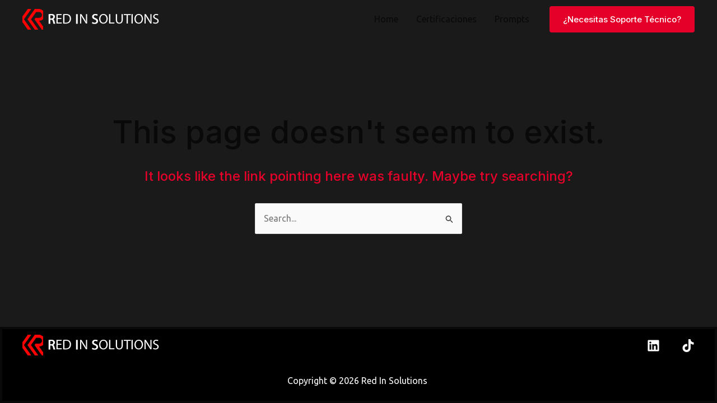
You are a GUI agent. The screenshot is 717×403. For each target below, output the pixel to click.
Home (386, 19)
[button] (622, 19)
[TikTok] (688, 345)
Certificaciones (446, 19)
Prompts (512, 19)
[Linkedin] (653, 345)
